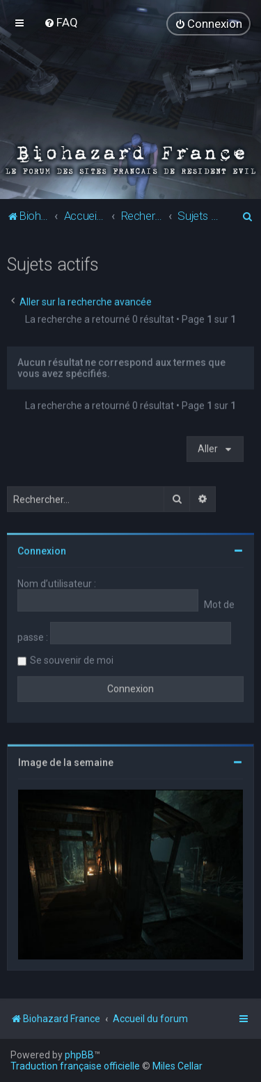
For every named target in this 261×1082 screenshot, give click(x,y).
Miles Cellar (177, 1066)
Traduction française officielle (75, 1066)
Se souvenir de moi (71, 659)
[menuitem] (60, 22)
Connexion (41, 550)
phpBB (79, 1054)
